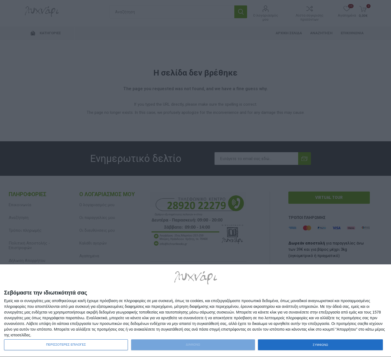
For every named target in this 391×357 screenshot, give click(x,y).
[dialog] (195, 311)
